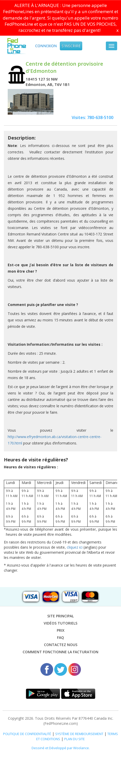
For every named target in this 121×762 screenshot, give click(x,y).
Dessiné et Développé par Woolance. (61, 748)
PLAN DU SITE (74, 739)
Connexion (46, 45)
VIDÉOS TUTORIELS (60, 623)
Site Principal (60, 615)
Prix (60, 630)
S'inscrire (71, 45)
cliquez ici (74, 547)
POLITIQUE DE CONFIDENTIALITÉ (27, 733)
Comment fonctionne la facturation (60, 651)
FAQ (60, 637)
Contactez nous (60, 644)
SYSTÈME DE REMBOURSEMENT (79, 733)
